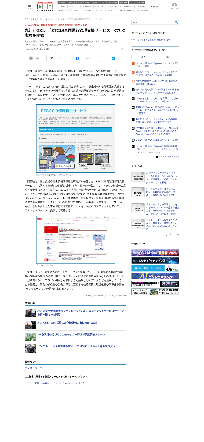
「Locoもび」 (42, 265)
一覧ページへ (173, 234)
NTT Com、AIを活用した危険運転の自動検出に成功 (67, 322)
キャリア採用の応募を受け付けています (151, 40)
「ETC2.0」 (61, 175)
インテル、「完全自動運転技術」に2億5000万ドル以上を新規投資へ (76, 346)
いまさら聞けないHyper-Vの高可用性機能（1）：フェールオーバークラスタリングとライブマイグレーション (157, 149)
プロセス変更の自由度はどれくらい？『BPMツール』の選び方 (55, 383)
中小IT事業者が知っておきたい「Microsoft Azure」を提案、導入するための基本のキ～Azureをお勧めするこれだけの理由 (157, 131)
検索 (176, 22)
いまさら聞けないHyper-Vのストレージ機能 (157, 140)
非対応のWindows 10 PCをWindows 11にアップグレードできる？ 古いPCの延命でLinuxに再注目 (157, 110)
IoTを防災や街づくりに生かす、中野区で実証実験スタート (71, 334)
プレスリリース (34, 368)
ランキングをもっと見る (168, 156)
